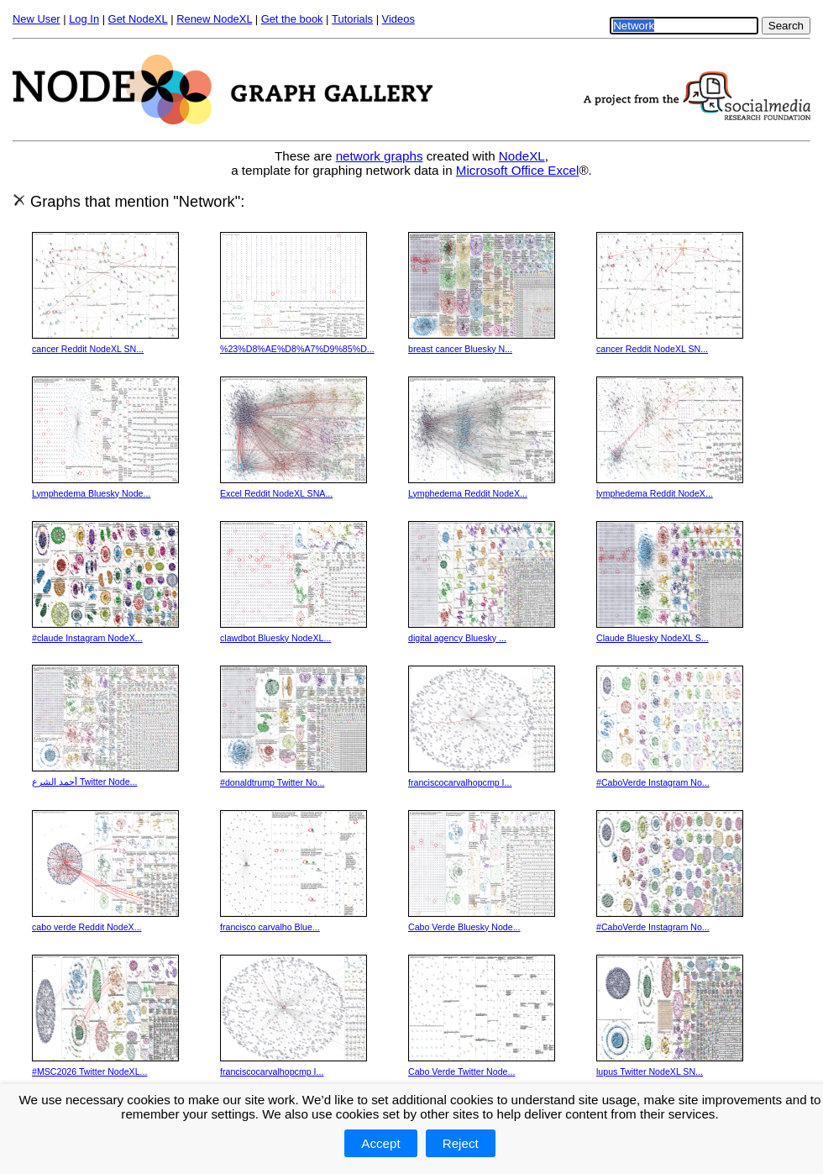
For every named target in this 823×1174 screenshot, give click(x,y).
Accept (380, 1143)
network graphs (379, 156)
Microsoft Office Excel (517, 170)
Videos (398, 19)
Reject (461, 1143)
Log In (84, 19)
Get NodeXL (138, 19)
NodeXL (522, 156)
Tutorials (352, 19)
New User (36, 19)
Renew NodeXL (214, 19)
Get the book (292, 19)
